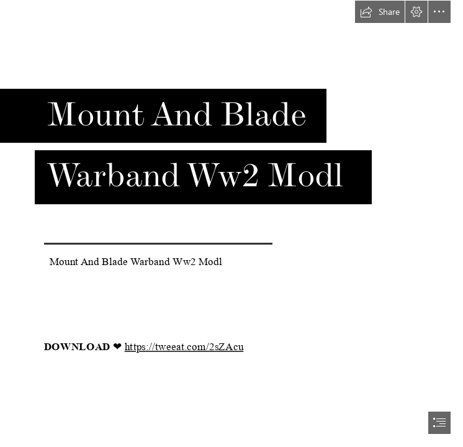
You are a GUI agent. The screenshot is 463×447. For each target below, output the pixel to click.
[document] (231, 223)
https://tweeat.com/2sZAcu (184, 346)
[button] (380, 12)
